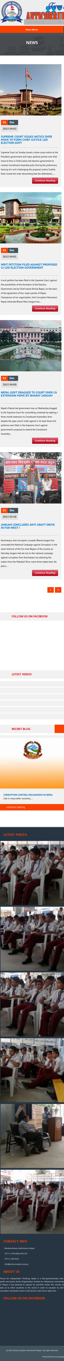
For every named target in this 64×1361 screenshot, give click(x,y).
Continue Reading (45, 180)
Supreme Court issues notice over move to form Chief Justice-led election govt (26, 140)
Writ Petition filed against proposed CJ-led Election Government (29, 266)
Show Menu (32, 29)
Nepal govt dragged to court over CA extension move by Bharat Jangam (29, 393)
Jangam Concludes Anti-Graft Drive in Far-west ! (28, 526)
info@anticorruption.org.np (16, 1264)
